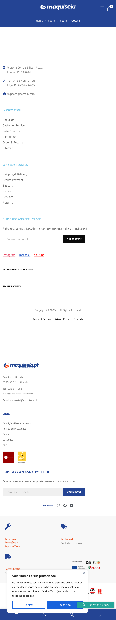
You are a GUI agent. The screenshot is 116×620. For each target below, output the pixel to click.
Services (8, 197)
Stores (7, 191)
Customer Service (14, 125)
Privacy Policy (62, 319)
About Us (8, 119)
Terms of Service (42, 319)
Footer (52, 20)
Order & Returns (13, 142)
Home (39, 20)
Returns (8, 202)
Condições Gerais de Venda (17, 423)
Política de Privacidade (14, 429)
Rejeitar (28, 605)
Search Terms (11, 131)
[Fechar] (84, 573)
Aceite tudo (65, 605)
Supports (78, 319)
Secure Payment (13, 180)
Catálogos (8, 439)
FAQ (5, 445)
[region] (47, 591)
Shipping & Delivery (15, 174)
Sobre (6, 434)
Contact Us (9, 136)
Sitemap (8, 148)
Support (8, 185)
